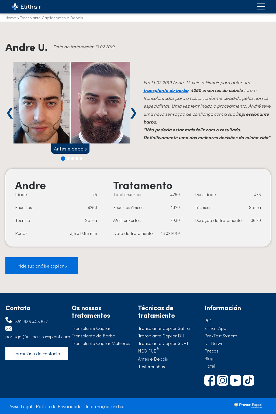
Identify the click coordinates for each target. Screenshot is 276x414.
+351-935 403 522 (30, 321)
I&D (208, 320)
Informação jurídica (105, 406)
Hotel (209, 366)
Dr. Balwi (213, 343)
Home (10, 17)
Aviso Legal (20, 406)
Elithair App (215, 328)
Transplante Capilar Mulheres (101, 343)
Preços (211, 351)
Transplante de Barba (93, 335)
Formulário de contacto (36, 353)
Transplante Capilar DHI (162, 335)
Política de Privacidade (59, 406)
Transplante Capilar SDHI (163, 343)
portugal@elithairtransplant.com (37, 336)
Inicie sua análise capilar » (41, 266)
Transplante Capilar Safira (164, 328)
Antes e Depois (153, 359)
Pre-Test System (220, 335)
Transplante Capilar (91, 328)
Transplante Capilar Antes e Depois (51, 17)
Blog (208, 358)
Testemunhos (151, 366)
